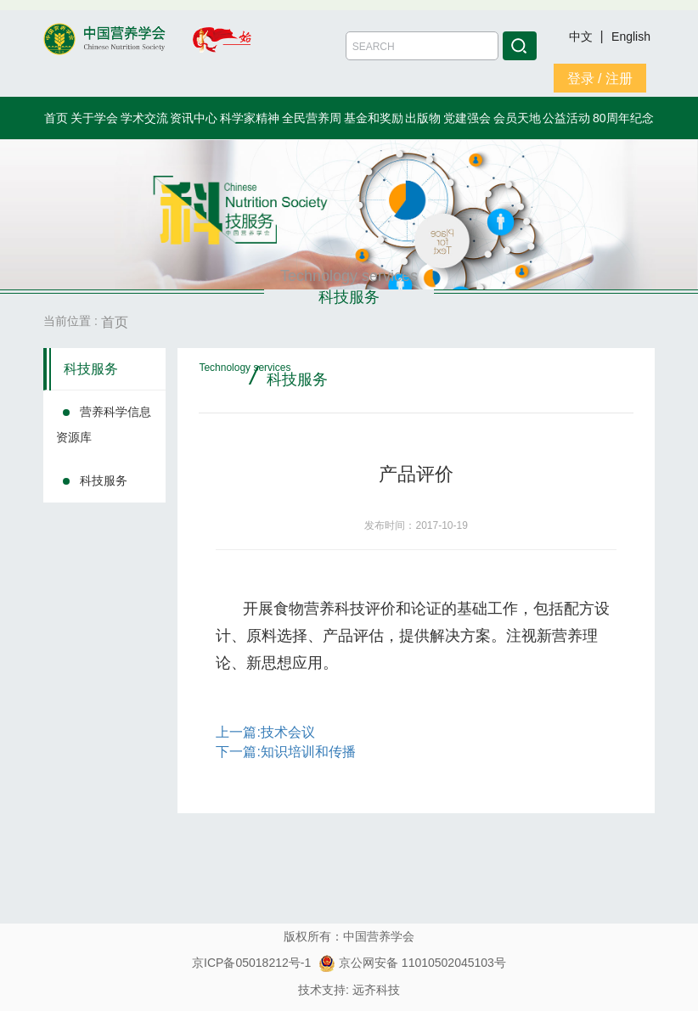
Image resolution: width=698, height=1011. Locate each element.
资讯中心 (193, 118)
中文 (582, 36)
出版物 (423, 118)
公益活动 (566, 118)
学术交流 (144, 118)
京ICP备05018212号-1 (251, 962)
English (630, 36)
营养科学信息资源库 (103, 424)
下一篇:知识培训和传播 (285, 751)
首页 (56, 118)
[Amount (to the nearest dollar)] (422, 45)
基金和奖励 (373, 118)
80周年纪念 (623, 118)
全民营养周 (311, 118)
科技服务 (91, 369)
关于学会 (94, 118)
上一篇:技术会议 (265, 732)
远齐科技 (376, 990)
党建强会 (467, 118)
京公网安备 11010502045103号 (412, 962)
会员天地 (517, 118)
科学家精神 (249, 118)
